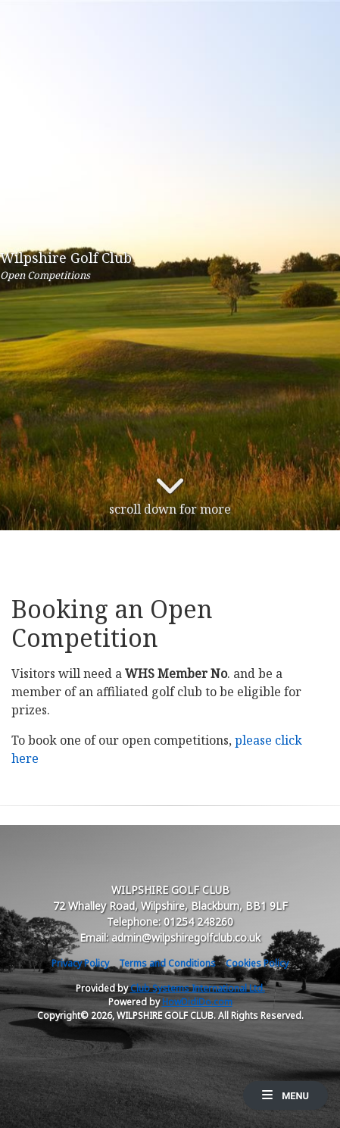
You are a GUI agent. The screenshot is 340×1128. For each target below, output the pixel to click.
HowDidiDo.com (197, 1001)
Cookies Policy (257, 963)
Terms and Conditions (167, 963)
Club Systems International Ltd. (197, 988)
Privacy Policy (80, 963)
